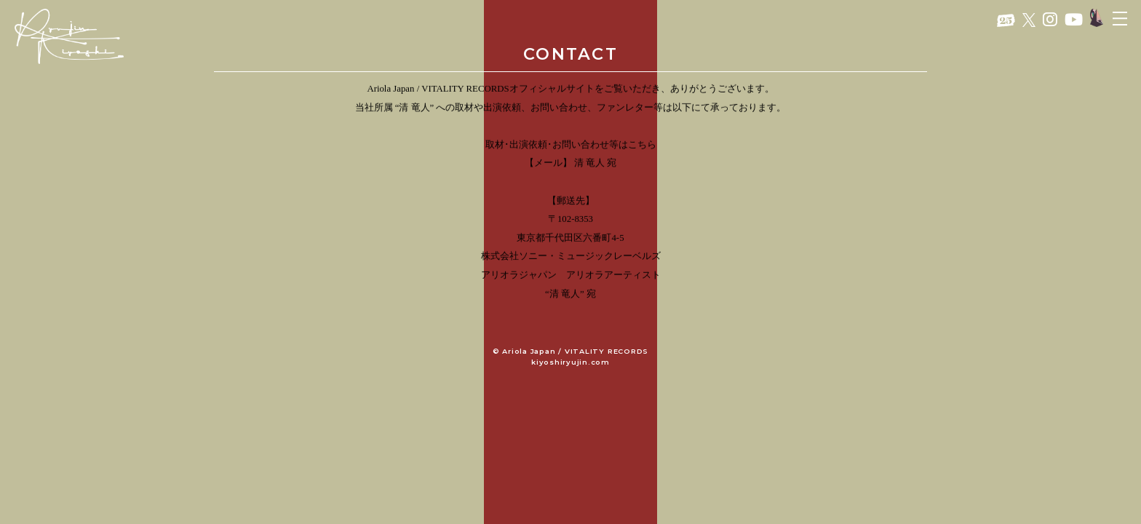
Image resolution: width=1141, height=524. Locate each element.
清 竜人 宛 (595, 164)
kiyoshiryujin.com (570, 362)
